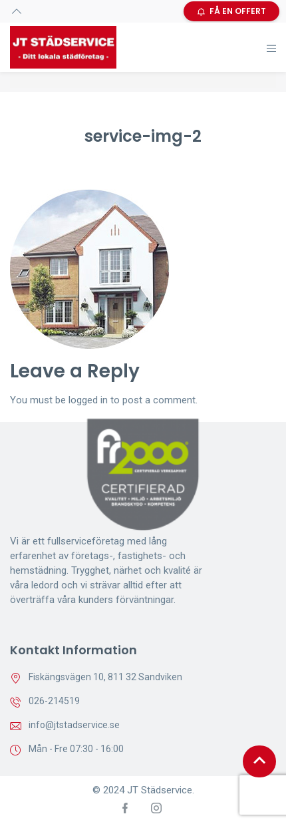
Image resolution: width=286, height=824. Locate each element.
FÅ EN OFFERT (231, 11)
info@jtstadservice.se (74, 725)
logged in (88, 400)
